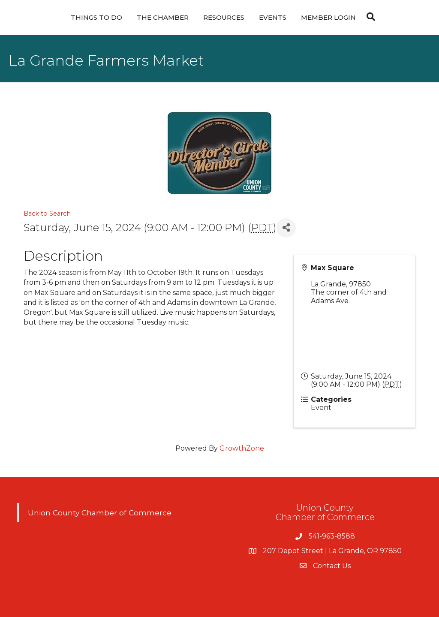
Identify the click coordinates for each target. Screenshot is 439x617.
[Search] (368, 17)
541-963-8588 (332, 536)
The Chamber (163, 17)
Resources (223, 17)
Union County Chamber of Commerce (99, 512)
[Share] (286, 228)
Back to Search (47, 213)
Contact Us (332, 566)
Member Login (328, 17)
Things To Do (96, 17)
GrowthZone (242, 448)
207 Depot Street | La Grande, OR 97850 (332, 551)
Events (272, 17)
